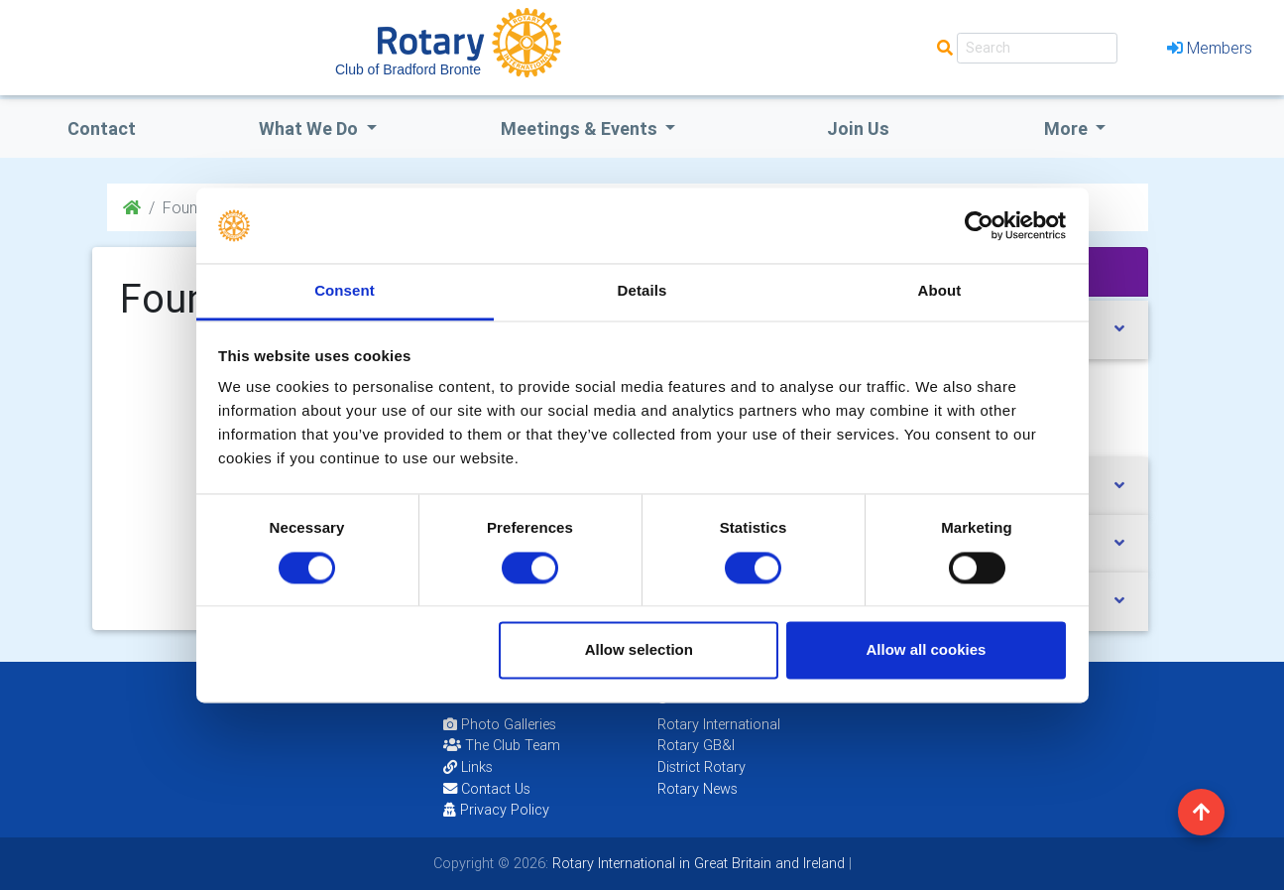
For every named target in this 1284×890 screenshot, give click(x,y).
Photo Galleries (499, 724)
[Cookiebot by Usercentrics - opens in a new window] (979, 225)
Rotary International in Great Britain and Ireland (696, 863)
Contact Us (486, 789)
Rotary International (718, 724)
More (1068, 128)
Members (1209, 48)
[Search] (1037, 48)
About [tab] (940, 291)
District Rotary (701, 767)
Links (468, 767)
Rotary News (697, 789)
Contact (101, 128)
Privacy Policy (496, 810)
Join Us (858, 128)
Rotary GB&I (696, 745)
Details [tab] (642, 291)
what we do (310, 128)
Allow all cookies (926, 650)
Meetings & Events (581, 128)
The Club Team (501, 745)
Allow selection (639, 650)
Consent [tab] (344, 291)
